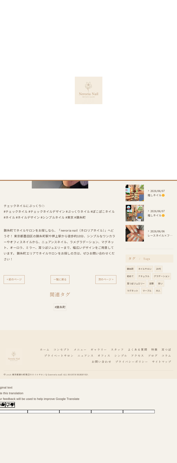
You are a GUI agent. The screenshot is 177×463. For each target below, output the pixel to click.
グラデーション (161, 276)
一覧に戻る (60, 279)
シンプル (134, 152)
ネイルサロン (145, 268)
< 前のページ (14, 279)
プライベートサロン (140, 132)
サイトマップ (161, 362)
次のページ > (105, 279)
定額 (151, 283)
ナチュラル (143, 276)
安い (160, 283)
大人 (158, 290)
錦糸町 (130, 268)
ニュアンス (135, 139)
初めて (130, 276)
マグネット (132, 290)
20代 (158, 268)
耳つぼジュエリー (136, 283)
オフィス (134, 146)
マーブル (147, 290)
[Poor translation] (10, 405)
